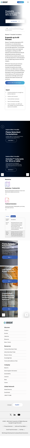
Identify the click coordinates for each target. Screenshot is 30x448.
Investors (6, 376)
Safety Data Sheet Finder (9, 352)
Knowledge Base (8, 358)
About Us (6, 367)
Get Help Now (14, 21)
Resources (6, 339)
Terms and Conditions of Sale (10, 361)
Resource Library (8, 355)
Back (7, 28)
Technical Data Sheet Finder (10, 349)
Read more (10, 169)
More (9, 257)
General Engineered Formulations (15, 29)
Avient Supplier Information (10, 370)
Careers (6, 382)
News (5, 379)
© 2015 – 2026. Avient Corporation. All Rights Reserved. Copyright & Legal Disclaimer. (15, 422)
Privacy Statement (8, 426)
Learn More (10, 140)
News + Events (7, 342)
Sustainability (7, 373)
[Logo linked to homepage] (4, 2)
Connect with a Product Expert (14, 82)
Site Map (21, 429)
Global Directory (8, 389)
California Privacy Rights (20, 426)
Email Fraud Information (11, 429)
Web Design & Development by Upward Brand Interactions (15, 433)
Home (10, 28)
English (17, 404)
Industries (6, 336)
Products (13, 28)
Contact (20, 2)
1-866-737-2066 (7, 395)
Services (6, 333)
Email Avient (7, 392)
